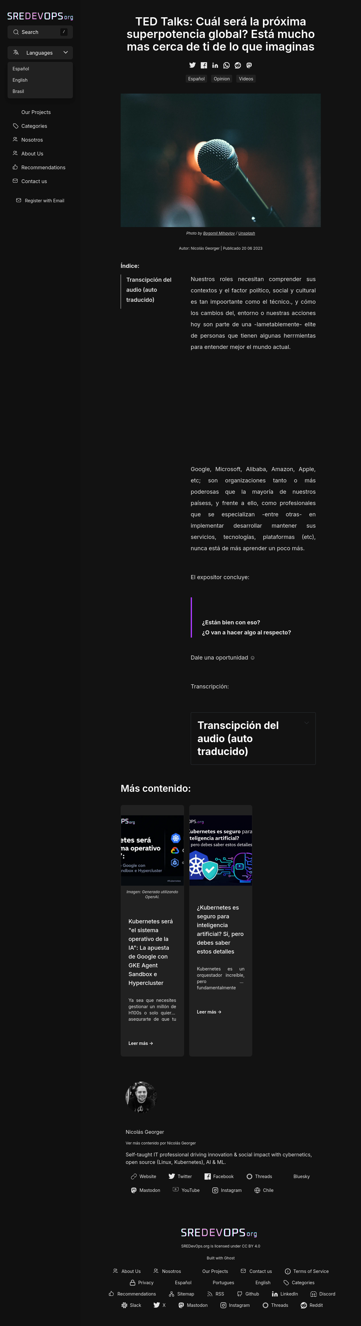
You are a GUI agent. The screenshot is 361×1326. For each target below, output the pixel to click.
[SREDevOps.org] (40, 16)
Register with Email (44, 200)
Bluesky (297, 1176)
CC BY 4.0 (251, 1246)
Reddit (316, 1305)
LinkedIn (289, 1293)
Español (196, 78)
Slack (135, 1305)
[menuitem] (40, 112)
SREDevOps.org (195, 1246)
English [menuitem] (20, 80)
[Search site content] (40, 32)
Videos (246, 78)
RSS (220, 1293)
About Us (32, 153)
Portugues (223, 1282)
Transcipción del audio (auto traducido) (149, 289)
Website (143, 1176)
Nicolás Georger (205, 248)
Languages (41, 52)
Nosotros (32, 140)
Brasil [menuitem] (18, 91)
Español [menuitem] (21, 68)
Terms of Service (311, 1271)
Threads (259, 1176)
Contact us (34, 181)
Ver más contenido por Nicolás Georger (161, 1143)
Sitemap (185, 1293)
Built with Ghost (221, 1258)
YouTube (186, 1190)
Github (252, 1293)
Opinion (222, 78)
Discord (327, 1293)
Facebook (219, 1176)
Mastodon (145, 1190)
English (263, 1282)
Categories (34, 126)
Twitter (180, 1176)
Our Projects (36, 112)
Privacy (146, 1282)
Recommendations (43, 167)
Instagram (227, 1190)
